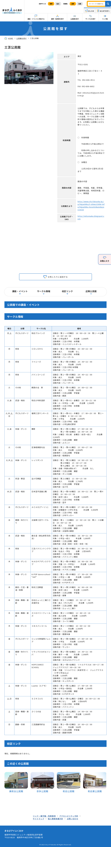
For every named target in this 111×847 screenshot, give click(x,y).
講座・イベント (20, 291)
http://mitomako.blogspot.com (91, 217)
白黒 (79, 4)
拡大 (58, 4)
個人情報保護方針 (55, 818)
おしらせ (91, 11)
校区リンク (67, 291)
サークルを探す (90, 19)
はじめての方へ (105, 11)
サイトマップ (38, 818)
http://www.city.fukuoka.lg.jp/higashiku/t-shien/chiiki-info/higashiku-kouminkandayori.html (91, 205)
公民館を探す (74, 19)
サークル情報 (43, 291)
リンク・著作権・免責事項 (44, 816)
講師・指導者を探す (57, 19)
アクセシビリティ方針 (68, 816)
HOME (10, 38)
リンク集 (105, 19)
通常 (72, 4)
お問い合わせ (72, 818)
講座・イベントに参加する (36, 19)
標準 (51, 4)
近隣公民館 (91, 291)
